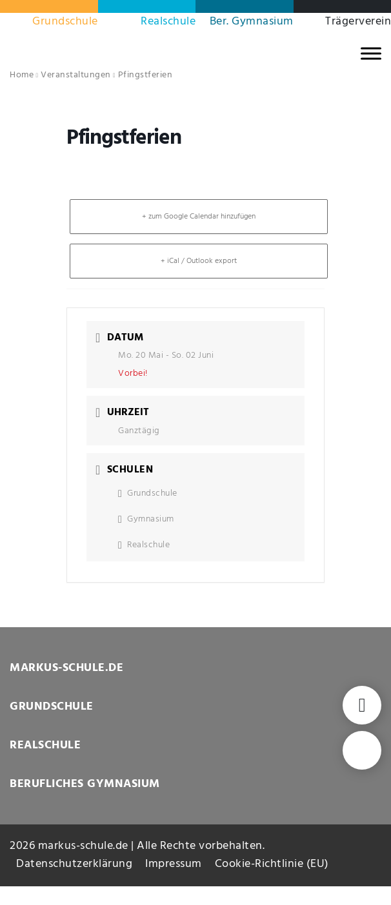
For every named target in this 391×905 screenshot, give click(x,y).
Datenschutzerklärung (74, 864)
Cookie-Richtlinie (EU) (272, 864)
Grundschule (65, 21)
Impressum (173, 864)
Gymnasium (146, 519)
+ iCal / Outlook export (199, 261)
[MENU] (371, 53)
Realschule (168, 21)
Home (22, 75)
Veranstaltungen (76, 75)
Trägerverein (358, 21)
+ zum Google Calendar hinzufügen (199, 216)
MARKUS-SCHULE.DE (66, 668)
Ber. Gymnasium (252, 21)
